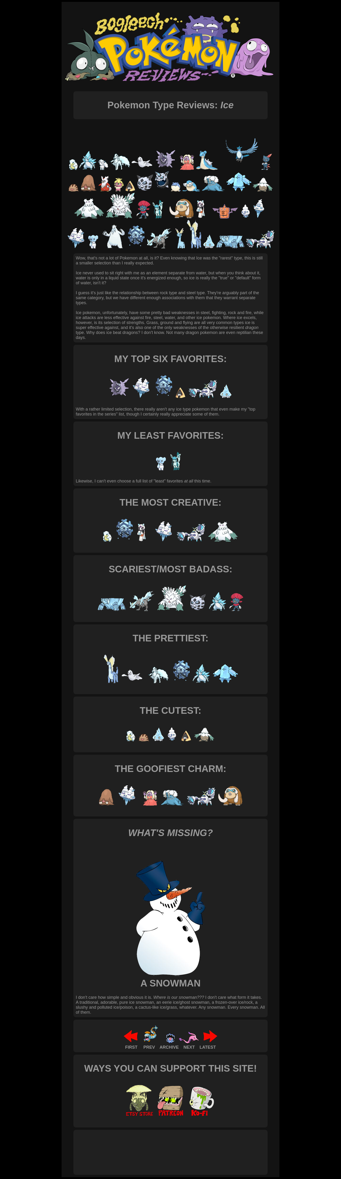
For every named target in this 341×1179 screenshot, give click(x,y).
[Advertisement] (162, 1147)
